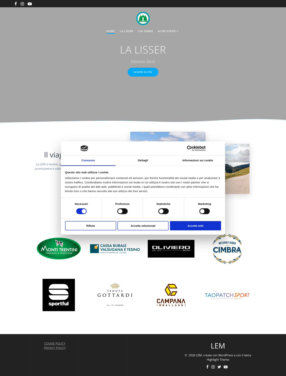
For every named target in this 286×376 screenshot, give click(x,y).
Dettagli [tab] (143, 160)
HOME (110, 31)
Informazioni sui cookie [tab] (197, 160)
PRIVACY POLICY (55, 348)
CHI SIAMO (145, 31)
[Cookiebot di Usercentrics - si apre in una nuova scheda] (190, 148)
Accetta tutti (195, 225)
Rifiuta (90, 225)
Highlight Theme (218, 359)
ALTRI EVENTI (167, 31)
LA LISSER (126, 31)
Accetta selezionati (143, 225)
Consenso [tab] (88, 160)
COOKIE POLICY (54, 343)
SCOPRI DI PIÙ (143, 72)
